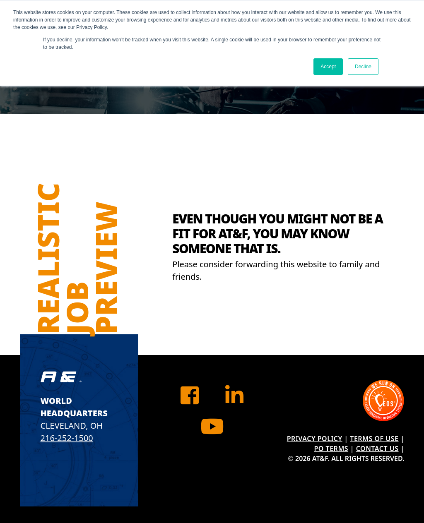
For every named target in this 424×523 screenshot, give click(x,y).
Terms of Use (374, 438)
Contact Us (377, 448)
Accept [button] (328, 67)
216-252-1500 (67, 438)
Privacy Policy (314, 438)
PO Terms (331, 448)
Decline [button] (363, 67)
